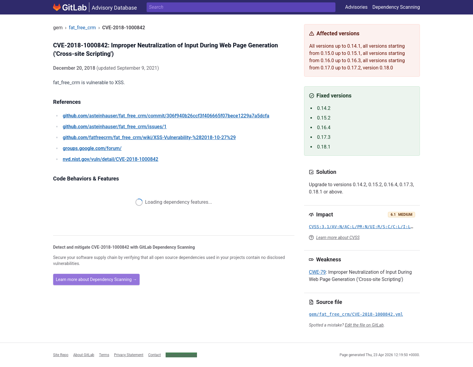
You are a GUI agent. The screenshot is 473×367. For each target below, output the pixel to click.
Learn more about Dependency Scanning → (96, 279)
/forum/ (92, 148)
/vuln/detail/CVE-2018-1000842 (110, 159)
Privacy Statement (128, 355)
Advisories (356, 7)
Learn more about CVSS (338, 237)
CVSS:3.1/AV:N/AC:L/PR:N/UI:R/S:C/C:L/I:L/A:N (365, 226)
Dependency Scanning (396, 7)
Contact (154, 355)
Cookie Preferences (181, 355)
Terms (104, 355)
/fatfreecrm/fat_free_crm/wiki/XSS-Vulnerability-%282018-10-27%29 (149, 137)
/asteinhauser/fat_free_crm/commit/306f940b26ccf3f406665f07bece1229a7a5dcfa (166, 116)
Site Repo (60, 355)
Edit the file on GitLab (364, 325)
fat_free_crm (82, 27)
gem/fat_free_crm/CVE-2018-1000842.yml (356, 314)
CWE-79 (317, 272)
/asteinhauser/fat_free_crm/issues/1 (115, 126)
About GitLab (83, 355)
